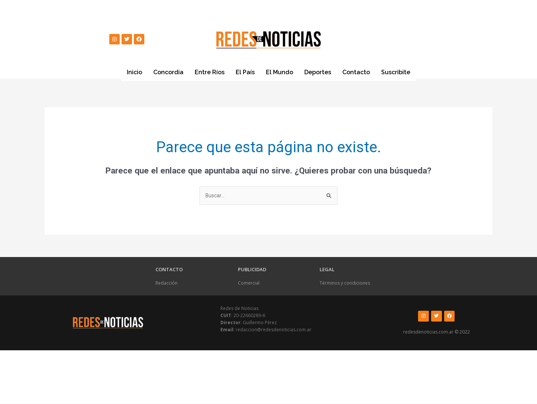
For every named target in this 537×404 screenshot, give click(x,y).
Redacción (167, 284)
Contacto (356, 72)
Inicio (134, 72)
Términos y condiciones (345, 284)
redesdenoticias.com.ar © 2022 (436, 332)
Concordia (168, 72)
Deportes (317, 72)
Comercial (249, 284)
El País (245, 72)
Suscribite (395, 72)
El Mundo (279, 72)
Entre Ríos (209, 72)
